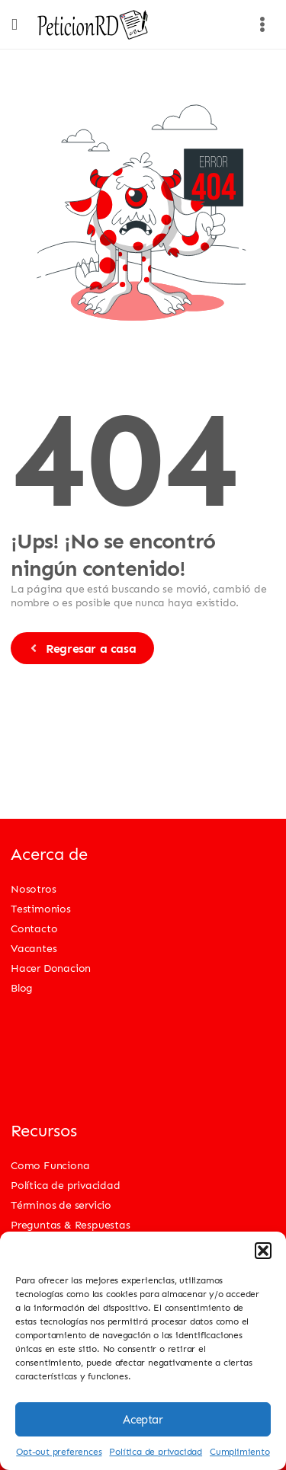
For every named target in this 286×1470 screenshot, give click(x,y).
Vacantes (33, 947)
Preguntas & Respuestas (70, 1224)
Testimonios (41, 908)
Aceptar (142, 1420)
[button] (263, 1250)
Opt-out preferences (58, 1451)
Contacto (34, 928)
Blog (22, 987)
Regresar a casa (82, 648)
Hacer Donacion (51, 967)
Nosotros (33, 888)
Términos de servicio (61, 1204)
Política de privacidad (155, 1451)
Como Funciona (50, 1164)
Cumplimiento (240, 1451)
